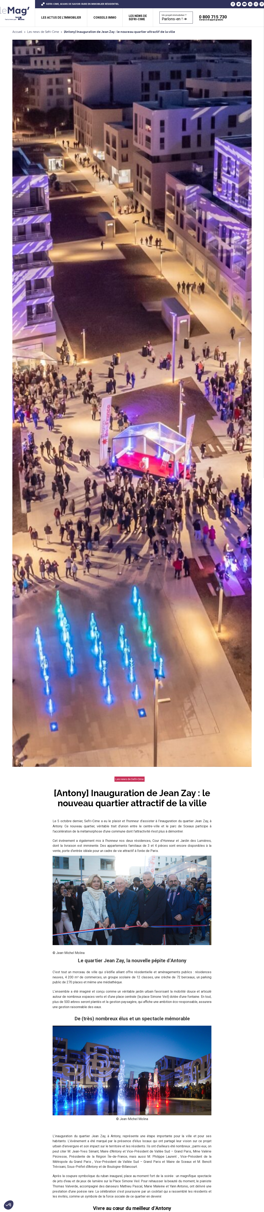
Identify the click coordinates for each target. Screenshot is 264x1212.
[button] (9, 1205)
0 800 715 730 (231, 17)
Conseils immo (104, 17)
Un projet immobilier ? (174, 17)
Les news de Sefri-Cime (43, 31)
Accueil (17, 31)
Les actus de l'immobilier (61, 17)
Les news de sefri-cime (138, 17)
